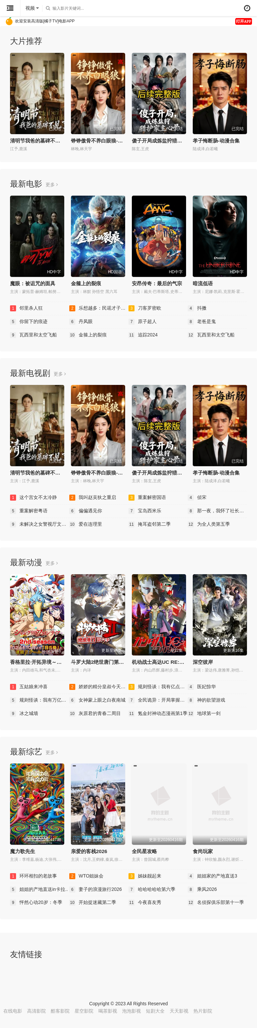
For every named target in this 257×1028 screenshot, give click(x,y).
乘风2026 (202, 890)
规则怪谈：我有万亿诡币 (39, 700)
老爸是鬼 (202, 322)
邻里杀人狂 (26, 308)
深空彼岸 (203, 662)
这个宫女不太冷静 (33, 498)
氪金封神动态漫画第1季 (157, 714)
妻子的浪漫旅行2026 (95, 890)
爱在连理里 (85, 524)
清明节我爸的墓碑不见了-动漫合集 (48, 140)
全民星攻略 (144, 851)
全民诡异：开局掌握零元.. (158, 700)
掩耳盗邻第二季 (149, 524)
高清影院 (36, 1011)
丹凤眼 (81, 322)
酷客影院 (60, 1011)
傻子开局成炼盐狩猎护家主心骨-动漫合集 (178, 140)
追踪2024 (143, 335)
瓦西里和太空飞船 (33, 335)
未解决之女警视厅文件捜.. (39, 524)
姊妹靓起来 (144, 876)
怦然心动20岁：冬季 (36, 903)
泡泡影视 (131, 1011)
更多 (52, 184)
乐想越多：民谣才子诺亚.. (98, 308)
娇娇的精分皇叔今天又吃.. (98, 687)
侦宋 (197, 498)
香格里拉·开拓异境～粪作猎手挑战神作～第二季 (63, 662)
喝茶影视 (107, 1011)
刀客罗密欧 (144, 308)
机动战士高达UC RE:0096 (161, 662)
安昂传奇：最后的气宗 (157, 283)
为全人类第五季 (209, 524)
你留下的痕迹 (29, 322)
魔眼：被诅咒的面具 (32, 283)
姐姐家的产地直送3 (212, 876)
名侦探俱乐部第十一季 (216, 903)
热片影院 (202, 1011)
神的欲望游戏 (206, 700)
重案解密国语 (147, 498)
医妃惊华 (202, 687)
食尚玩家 (203, 851)
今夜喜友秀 (144, 903)
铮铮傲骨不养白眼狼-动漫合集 (104, 140)
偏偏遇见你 (85, 511)
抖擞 (197, 308)
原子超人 (142, 322)
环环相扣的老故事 (33, 876)
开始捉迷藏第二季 (92, 903)
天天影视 (179, 1011)
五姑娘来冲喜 (29, 687)
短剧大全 (155, 1011)
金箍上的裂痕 (86, 283)
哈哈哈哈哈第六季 (151, 890)
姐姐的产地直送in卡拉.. (39, 890)
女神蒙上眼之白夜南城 (97, 700)
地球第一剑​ (204, 714)
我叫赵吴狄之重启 (92, 498)
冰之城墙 (24, 714)
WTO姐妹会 (86, 876)
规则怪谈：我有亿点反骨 (158, 687)
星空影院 (84, 1011)
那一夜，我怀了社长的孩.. (217, 511)
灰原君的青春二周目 (95, 714)
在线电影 (12, 1011)
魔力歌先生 (22, 851)
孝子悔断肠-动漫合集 (216, 140)
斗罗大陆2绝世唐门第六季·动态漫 (108, 662)
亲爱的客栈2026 (89, 851)
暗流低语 (203, 283)
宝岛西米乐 (144, 511)
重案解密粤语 (29, 511)
